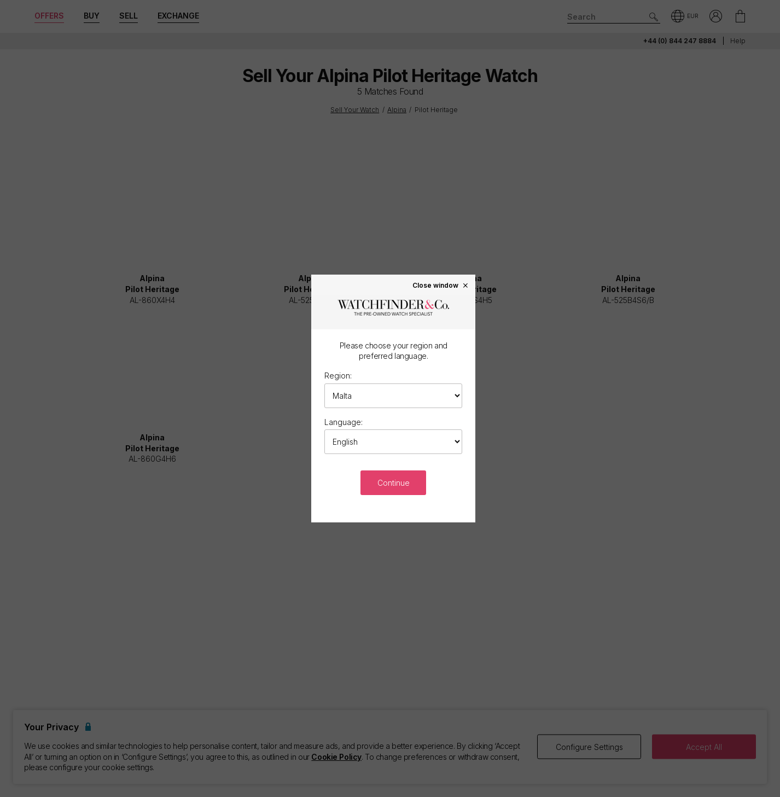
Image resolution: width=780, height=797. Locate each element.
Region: (338, 375)
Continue (393, 482)
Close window (440, 285)
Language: (343, 422)
